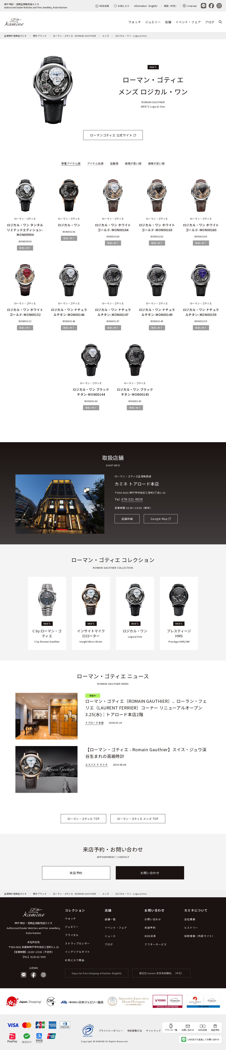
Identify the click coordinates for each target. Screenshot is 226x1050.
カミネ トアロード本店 (137, 484)
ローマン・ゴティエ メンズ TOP (137, 819)
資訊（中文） (171, 5)
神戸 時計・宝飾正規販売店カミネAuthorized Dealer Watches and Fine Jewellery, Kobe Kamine (35, 5)
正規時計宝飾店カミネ (15, 35)
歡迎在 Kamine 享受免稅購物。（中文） (161, 973)
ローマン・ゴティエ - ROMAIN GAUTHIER (74, 35)
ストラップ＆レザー (77, 943)
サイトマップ (153, 1030)
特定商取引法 (134, 1030)
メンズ (105, 35)
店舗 (168, 22)
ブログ (210, 22)
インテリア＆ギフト (77, 952)
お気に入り (121, 5)
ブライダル (72, 935)
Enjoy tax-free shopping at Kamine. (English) (96, 973)
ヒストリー (191, 927)
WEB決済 (102, 5)
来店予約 (76, 873)
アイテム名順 (95, 163)
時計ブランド (40, 35)
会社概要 (189, 919)
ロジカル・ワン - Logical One (131, 35)
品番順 (114, 163)
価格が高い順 (133, 163)
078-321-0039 (132, 499)
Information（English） (146, 5)
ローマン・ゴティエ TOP (83, 819)
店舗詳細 (127, 519)
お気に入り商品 (74, 960)
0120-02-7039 (38, 957)
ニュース (110, 936)
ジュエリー (153, 22)
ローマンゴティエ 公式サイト (111, 135)
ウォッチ (135, 22)
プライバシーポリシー (111, 1030)
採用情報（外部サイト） (199, 936)
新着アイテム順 (71, 163)
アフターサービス (156, 944)
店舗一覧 (110, 919)
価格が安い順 (156, 163)
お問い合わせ (150, 873)
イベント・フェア (188, 22)
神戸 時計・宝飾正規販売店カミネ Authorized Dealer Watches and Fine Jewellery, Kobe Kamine (33, 928)
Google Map (159, 519)
